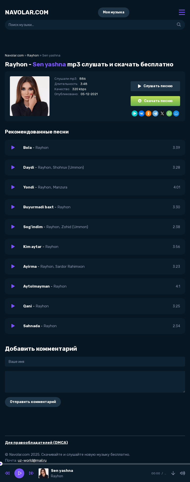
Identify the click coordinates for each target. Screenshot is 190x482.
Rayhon (33, 55)
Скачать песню (155, 101)
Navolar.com (14, 55)
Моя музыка (113, 12)
